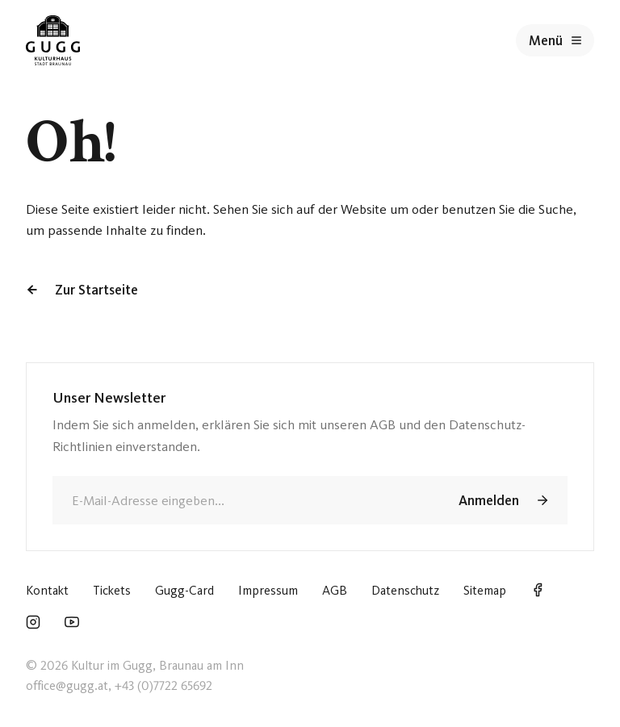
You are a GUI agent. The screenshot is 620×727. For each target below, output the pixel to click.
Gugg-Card (184, 590)
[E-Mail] (243, 500)
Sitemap (484, 590)
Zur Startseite (82, 290)
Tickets (112, 590)
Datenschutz (405, 590)
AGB (334, 590)
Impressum (268, 590)
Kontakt (47, 590)
